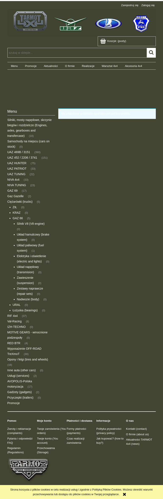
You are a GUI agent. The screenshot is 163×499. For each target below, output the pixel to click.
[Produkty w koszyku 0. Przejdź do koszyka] (113, 41)
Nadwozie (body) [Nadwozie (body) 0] (28, 299)
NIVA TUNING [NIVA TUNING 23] (16, 185)
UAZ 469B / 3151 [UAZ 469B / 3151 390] (18, 152)
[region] (81, 86)
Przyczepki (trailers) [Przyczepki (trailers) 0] (20, 397)
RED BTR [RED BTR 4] (13, 343)
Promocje (13, 403)
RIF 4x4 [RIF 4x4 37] (12, 315)
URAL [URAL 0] (17, 304)
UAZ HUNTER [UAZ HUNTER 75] (16, 163)
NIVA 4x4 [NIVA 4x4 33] (13, 179)
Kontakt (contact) (136, 428)
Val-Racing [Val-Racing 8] (14, 321)
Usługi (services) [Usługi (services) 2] (18, 375)
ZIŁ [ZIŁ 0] (15, 207)
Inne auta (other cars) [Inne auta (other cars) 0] (21, 370)
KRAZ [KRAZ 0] (17, 212)
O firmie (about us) (137, 434)
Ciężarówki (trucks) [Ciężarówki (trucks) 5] (20, 201)
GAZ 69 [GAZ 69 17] (12, 190)
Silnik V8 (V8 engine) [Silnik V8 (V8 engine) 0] (31, 223)
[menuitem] (14, 66)
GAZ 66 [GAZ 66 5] (18, 218)
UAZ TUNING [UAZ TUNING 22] (16, 174)
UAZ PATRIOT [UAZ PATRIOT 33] (16, 168)
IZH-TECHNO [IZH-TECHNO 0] (16, 327)
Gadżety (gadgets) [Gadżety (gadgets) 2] (19, 392)
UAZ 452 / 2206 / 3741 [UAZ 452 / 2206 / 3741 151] (22, 157)
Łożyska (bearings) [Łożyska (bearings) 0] (25, 310)
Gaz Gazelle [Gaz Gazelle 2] (15, 196)
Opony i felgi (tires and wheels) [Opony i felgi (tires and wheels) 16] (27, 359)
